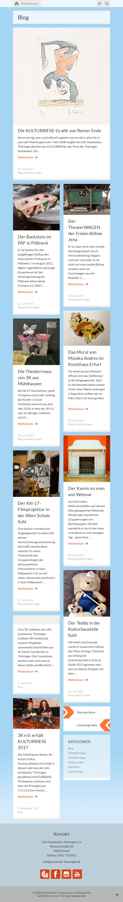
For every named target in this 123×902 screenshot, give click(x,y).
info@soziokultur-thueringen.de (61, 861)
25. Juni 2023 (25, 169)
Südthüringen (32, 603)
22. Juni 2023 (25, 303)
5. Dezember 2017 (28, 808)
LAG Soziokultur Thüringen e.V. (44, 874)
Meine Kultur (31, 3)
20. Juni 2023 (76, 295)
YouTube (77, 874)
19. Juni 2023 (25, 600)
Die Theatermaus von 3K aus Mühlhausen (35, 377)
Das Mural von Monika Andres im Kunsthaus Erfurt (86, 358)
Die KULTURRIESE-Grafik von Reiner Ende (59, 130)
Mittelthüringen (83, 424)
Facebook (55, 874)
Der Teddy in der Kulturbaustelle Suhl (84, 629)
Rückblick (74, 766)
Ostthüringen (32, 307)
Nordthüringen (33, 172)
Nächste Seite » (86, 712)
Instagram (66, 874)
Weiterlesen (28, 157)
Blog (20, 172)
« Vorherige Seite (86, 725)
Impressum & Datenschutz (75, 892)
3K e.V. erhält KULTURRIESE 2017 (32, 741)
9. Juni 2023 (25, 683)
